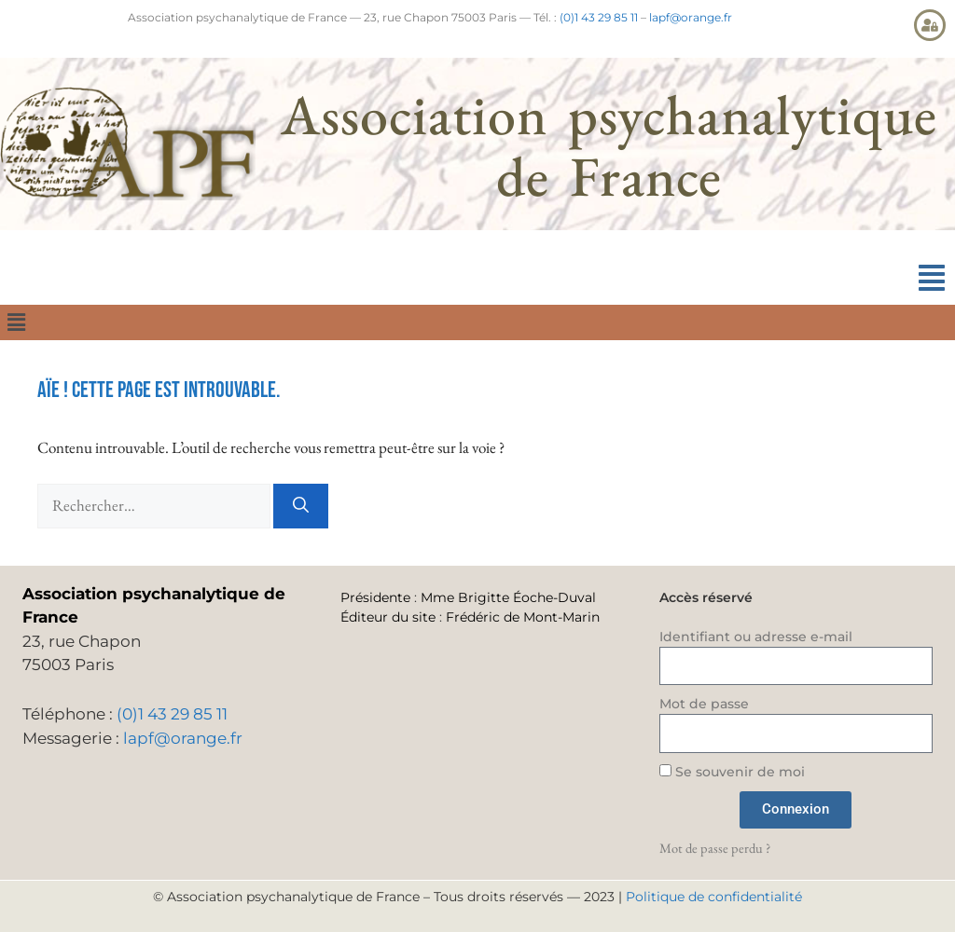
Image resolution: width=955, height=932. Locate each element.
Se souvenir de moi (732, 771)
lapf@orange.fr (690, 17)
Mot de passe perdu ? (714, 848)
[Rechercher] (300, 506)
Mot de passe (704, 703)
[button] (931, 278)
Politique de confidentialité (714, 896)
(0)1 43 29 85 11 (599, 17)
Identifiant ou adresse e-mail (755, 636)
